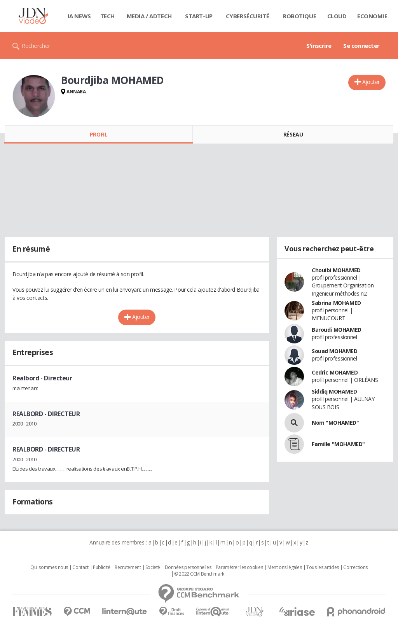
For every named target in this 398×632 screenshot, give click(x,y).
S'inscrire (319, 45)
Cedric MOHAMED (335, 372)
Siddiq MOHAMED (334, 391)
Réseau (293, 134)
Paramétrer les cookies (239, 567)
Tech (107, 16)
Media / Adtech (149, 16)
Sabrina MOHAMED (336, 302)
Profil (98, 134)
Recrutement (128, 567)
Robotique (299, 16)
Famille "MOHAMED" (338, 444)
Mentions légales (284, 567)
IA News (79, 16)
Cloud (337, 16)
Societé (152, 567)
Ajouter (371, 82)
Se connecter (361, 45)
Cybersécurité (247, 16)
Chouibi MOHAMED (336, 270)
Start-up (199, 16)
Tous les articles (322, 567)
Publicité (101, 567)
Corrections (355, 567)
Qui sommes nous (49, 567)
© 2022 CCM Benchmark (199, 574)
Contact (80, 567)
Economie (372, 16)
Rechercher (36, 45)
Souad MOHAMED (335, 351)
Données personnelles (188, 567)
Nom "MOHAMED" (335, 422)
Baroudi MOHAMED (336, 329)
